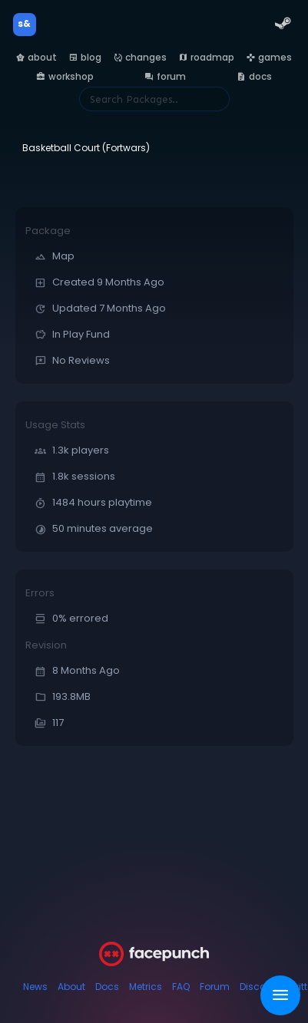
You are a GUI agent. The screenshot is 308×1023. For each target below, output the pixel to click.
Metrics (145, 986)
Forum (215, 986)
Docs (107, 986)
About (71, 986)
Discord (258, 986)
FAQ (181, 986)
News (35, 986)
